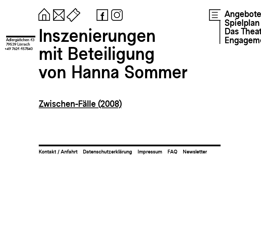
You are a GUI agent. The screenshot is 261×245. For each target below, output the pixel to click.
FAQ (172, 151)
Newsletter (195, 151)
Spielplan (242, 22)
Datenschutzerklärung (107, 151)
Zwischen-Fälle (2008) (80, 103)
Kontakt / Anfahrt (58, 151)
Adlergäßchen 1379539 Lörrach (20, 42)
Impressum (150, 151)
